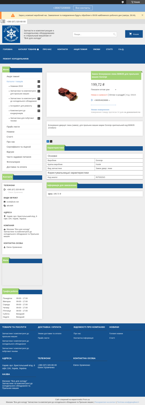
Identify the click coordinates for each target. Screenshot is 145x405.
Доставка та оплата (17, 167)
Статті (109, 49)
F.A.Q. (121, 49)
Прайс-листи (13, 126)
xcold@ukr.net (13, 202)
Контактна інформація (84, 338)
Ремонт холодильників (16, 59)
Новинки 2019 (16, 86)
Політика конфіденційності (128, 402)
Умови (96, 49)
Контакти (63, 49)
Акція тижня (80, 49)
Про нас (47, 49)
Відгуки (10, 152)
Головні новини (116, 333)
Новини (10, 131)
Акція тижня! (13, 76)
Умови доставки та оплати (49, 333)
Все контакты (83, 8)
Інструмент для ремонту (21, 106)
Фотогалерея (13, 162)
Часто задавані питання (19, 157)
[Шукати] (114, 34)
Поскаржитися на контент (105, 402)
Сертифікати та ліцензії (19, 146)
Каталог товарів (27, 49)
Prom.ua (86, 399)
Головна (7, 49)
